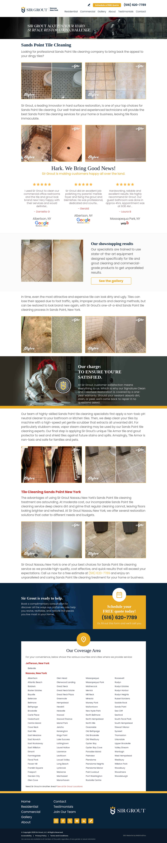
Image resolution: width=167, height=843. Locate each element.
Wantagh (119, 751)
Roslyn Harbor (122, 690)
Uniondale (120, 739)
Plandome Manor (94, 768)
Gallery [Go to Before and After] (102, 11)
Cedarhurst (33, 719)
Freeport (32, 772)
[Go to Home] (41, 9)
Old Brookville (92, 735)
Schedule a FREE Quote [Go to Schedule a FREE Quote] (107, 5)
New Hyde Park (93, 710)
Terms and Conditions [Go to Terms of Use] (59, 836)
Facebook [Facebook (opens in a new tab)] (62, 820)
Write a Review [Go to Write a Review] (89, 5)
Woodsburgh (121, 776)
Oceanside (91, 727)
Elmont (31, 751)
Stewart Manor (122, 727)
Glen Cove (33, 780)
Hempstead (63, 702)
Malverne (61, 772)
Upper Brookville (123, 743)
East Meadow (34, 735)
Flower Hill (32, 763)
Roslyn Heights (122, 694)
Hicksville (61, 710)
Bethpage (33, 706)
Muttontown (92, 706)
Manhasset (62, 776)
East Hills (32, 731)
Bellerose (32, 698)
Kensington (62, 731)
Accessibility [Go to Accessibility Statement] (26, 836)
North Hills (90, 723)
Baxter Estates (35, 690)
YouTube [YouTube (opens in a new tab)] (76, 820)
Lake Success (63, 739)
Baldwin (32, 686)
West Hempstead (123, 755)
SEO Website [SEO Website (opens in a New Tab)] (128, 835)
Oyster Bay (91, 743)
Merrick (89, 690)
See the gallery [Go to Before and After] (111, 281)
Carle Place (33, 714)
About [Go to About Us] (112, 11)
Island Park (62, 723)
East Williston (34, 747)
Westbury (119, 759)
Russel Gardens (122, 698)
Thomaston (120, 735)
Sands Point (120, 706)
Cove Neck (33, 727)
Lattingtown (63, 743)
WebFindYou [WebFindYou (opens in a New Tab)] (141, 835)
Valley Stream (121, 747)
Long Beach (62, 763)
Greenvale (62, 698)
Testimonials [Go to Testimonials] (125, 11)
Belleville (32, 668)
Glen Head (62, 678)
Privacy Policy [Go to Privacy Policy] (40, 836)
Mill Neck (90, 694)
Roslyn (118, 682)
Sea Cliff (119, 710)
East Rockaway (35, 743)
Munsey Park (92, 702)
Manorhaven (63, 780)
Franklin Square (35, 768)
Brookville (32, 710)
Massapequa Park (95, 682)
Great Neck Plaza (65, 694)
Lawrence (61, 751)
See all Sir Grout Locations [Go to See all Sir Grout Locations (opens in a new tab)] (70, 786)
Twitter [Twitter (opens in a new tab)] (69, 820)
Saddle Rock (121, 702)
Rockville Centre (93, 780)
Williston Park (121, 763)
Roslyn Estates (122, 686)
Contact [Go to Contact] (141, 11)
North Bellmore (93, 714)
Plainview (90, 755)
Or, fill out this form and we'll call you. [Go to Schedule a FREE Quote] (119, 623)
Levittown (61, 755)
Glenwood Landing (66, 682)
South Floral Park (123, 719)
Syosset (118, 731)
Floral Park (33, 759)
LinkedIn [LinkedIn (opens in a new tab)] (83, 820)
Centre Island (34, 723)
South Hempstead (124, 723)
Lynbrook (61, 768)
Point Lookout (92, 772)
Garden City (34, 776)
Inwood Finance (64, 719)
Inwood (60, 714)
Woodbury (120, 768)
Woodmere (120, 772)
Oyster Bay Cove (94, 747)
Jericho (60, 727)
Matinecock (91, 686)
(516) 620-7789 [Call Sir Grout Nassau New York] (135, 5)
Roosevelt (119, 678)
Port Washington (94, 776)
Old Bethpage (93, 731)
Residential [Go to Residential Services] (71, 11)
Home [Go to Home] (25, 801)
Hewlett (60, 706)
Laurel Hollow (63, 747)
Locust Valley (63, 759)
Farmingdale (34, 755)
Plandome (91, 759)
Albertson (32, 678)
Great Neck (62, 686)
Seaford (119, 714)
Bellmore (32, 702)
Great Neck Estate (66, 690)
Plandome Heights (95, 763)
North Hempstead (95, 719)
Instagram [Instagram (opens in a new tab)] (56, 820)
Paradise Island (93, 751)
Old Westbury (92, 739)
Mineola (89, 698)
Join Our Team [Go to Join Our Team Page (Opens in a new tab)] (65, 812)
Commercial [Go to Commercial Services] (87, 11)
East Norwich (34, 739)
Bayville (31, 694)
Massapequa (92, 678)
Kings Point (62, 735)
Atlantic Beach (35, 682)
